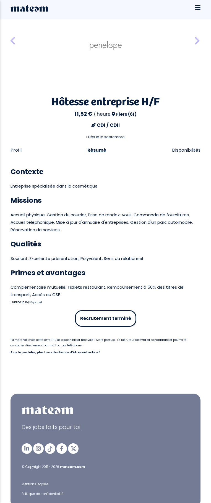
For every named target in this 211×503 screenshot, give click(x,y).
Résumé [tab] (96, 150)
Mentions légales (35, 484)
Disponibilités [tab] (186, 150)
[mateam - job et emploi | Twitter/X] (73, 448)
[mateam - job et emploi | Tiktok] (50, 448)
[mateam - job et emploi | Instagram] (38, 448)
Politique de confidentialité (42, 493)
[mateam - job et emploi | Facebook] (61, 448)
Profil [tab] (16, 150)
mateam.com (72, 466)
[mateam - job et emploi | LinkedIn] (27, 448)
